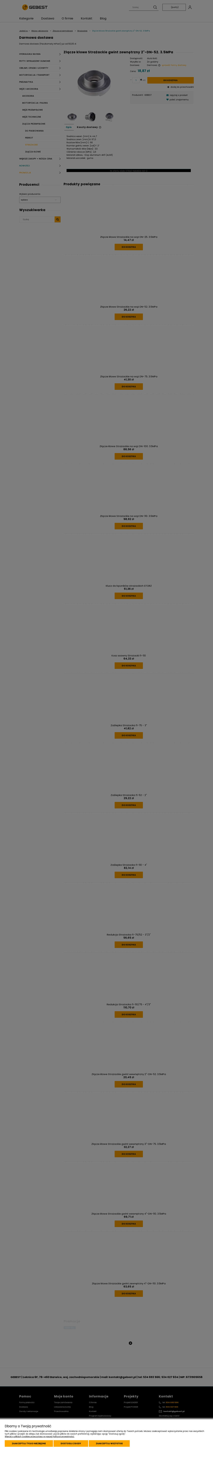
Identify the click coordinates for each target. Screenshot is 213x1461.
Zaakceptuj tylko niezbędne (29, 1443)
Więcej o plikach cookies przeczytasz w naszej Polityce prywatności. (39, 1436)
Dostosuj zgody (71, 1443)
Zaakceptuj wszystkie (109, 1443)
